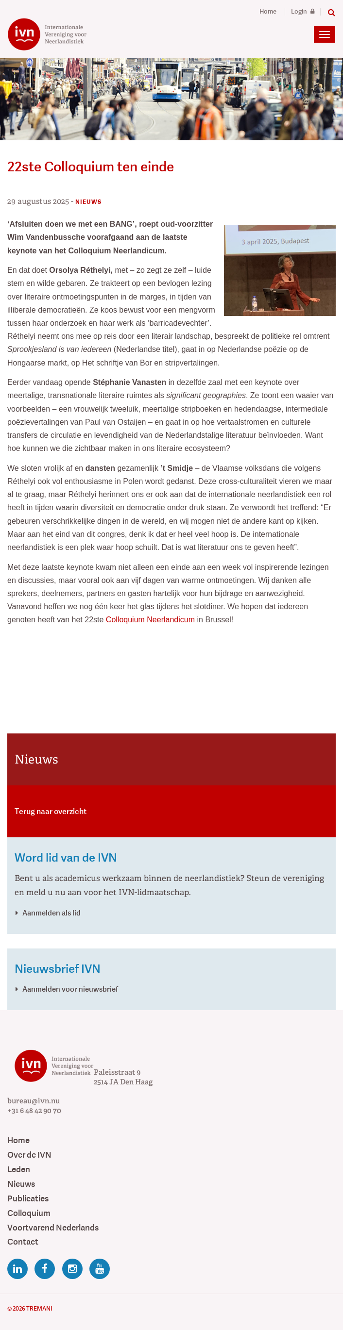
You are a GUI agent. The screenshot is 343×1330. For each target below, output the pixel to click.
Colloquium (29, 1213)
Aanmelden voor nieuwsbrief (70, 989)
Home (267, 12)
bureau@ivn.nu (33, 1101)
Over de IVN (29, 1155)
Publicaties (28, 1199)
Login (302, 12)
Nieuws (21, 1184)
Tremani (39, 1309)
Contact (22, 1242)
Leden (18, 1169)
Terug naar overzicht (50, 811)
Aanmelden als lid (51, 912)
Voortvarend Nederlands (53, 1228)
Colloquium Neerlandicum (150, 619)
